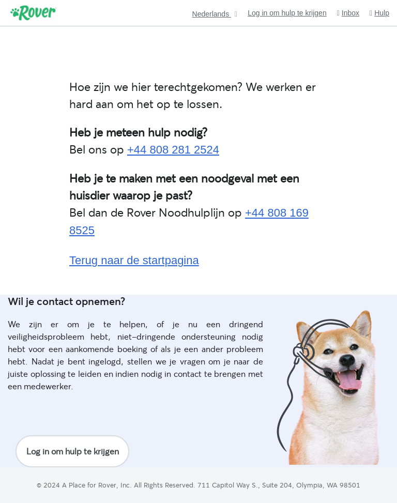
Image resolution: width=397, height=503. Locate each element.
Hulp (379, 13)
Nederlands (212, 14)
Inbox (348, 13)
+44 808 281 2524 (173, 149)
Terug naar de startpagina (134, 260)
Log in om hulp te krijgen (287, 13)
